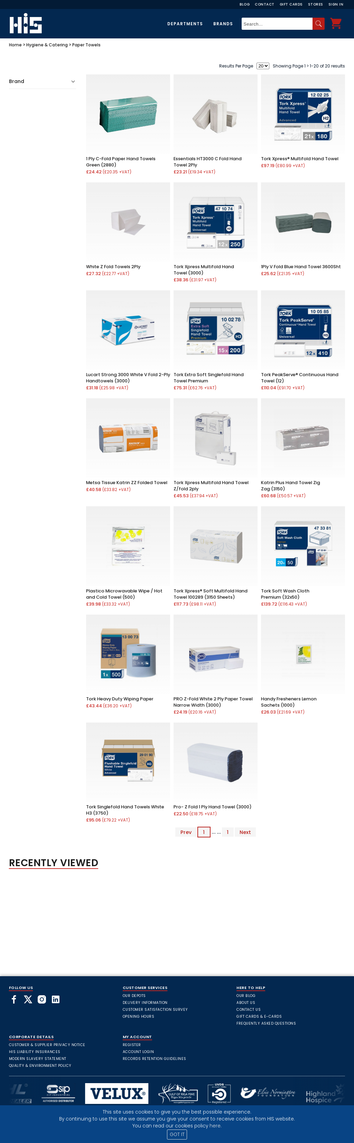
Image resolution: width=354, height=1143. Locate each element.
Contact (264, 4)
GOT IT (177, 1134)
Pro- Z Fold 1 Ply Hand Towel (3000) (213, 807)
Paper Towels (86, 45)
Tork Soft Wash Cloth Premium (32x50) (285, 594)
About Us (245, 1002)
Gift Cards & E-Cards (259, 1016)
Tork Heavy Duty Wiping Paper (119, 699)
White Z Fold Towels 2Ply (113, 267)
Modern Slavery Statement (37, 1058)
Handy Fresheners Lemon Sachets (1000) (289, 702)
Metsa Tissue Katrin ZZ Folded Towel (126, 483)
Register (132, 1044)
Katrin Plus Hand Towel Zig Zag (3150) (290, 486)
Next (245, 831)
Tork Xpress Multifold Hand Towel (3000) (204, 270)
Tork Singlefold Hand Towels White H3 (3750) (125, 810)
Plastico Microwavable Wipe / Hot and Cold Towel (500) (124, 594)
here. (215, 1126)
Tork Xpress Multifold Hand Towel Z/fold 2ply (211, 486)
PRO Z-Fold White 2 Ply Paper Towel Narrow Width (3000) (213, 702)
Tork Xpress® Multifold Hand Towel (299, 159)
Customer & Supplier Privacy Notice (47, 1044)
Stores (315, 4)
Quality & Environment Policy (40, 1065)
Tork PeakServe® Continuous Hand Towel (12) (299, 378)
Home (15, 45)
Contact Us (248, 1009)
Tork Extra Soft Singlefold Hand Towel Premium (209, 378)
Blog (245, 4)
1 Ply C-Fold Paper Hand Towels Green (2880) (121, 162)
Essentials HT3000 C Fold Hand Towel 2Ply (208, 162)
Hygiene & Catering (47, 45)
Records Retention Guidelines (154, 1058)
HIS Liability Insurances (34, 1051)
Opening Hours (139, 1016)
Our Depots (134, 995)
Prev (186, 831)
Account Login (138, 1051)
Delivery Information (145, 1002)
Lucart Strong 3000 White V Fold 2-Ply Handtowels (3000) (128, 378)
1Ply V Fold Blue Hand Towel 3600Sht (301, 267)
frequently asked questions (266, 1023)
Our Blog (245, 995)
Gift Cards (291, 4)
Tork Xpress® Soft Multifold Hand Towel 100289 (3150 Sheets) (211, 594)
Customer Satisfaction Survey (155, 1009)
